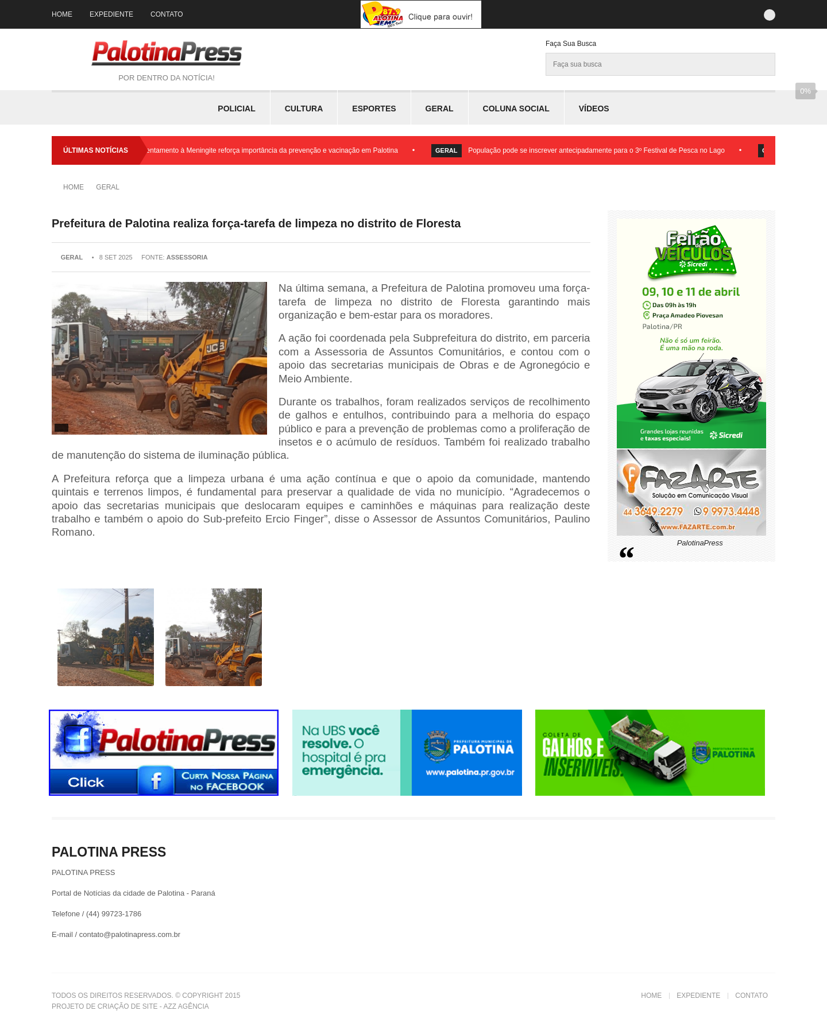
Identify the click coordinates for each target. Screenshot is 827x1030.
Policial (236, 108)
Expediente (111, 14)
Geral (440, 108)
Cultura (304, 108)
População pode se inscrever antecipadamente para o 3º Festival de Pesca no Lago (599, 150)
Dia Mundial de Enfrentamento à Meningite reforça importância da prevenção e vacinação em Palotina (244, 150)
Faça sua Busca (571, 43)
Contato (166, 14)
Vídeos (594, 108)
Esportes (374, 108)
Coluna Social (516, 108)
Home (62, 14)
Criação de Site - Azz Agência (153, 1006)
